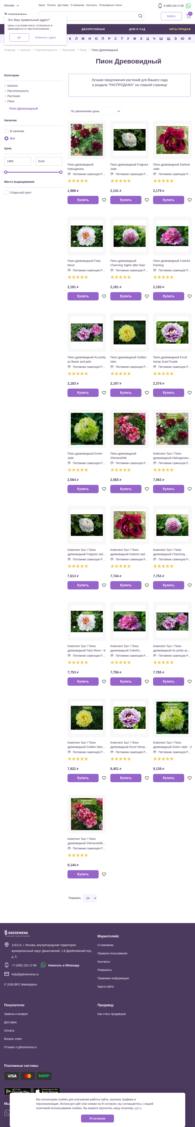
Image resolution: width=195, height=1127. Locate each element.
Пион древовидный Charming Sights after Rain (127, 263)
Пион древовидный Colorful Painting (171, 263)
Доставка (63, 5)
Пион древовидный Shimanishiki (123, 456)
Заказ (41, 5)
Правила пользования (113, 953)
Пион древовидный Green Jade (84, 456)
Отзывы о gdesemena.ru (20, 1047)
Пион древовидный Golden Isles (128, 359)
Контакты (91, 5)
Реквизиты (105, 970)
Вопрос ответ (13, 1038)
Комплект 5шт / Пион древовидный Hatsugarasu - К (171, 456)
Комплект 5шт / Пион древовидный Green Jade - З (172, 745)
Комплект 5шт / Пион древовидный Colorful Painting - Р (124, 648)
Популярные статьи (110, 5)
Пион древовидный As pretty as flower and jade (86, 359)
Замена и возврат (16, 1014)
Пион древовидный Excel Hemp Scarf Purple (170, 359)
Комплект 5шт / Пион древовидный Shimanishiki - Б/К (86, 841)
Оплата (51, 5)
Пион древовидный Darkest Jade (171, 167)
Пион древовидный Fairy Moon (84, 263)
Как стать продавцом (112, 1014)
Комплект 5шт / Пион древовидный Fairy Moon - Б (86, 648)
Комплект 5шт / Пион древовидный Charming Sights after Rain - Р (169, 552)
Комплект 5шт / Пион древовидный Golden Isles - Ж (85, 745)
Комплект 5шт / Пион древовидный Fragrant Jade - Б (86, 552)
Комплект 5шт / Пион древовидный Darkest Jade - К (129, 552)
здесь (138, 1108)
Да (19, 37)
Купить (83, 200)
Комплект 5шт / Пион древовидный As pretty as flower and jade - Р (170, 648)
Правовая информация (113, 978)
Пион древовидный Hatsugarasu (80, 167)
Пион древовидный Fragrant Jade (129, 167)
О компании (77, 5)
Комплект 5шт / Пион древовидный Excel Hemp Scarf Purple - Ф (127, 745)
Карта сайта (106, 986)
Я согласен (97, 1118)
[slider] (5, 172)
